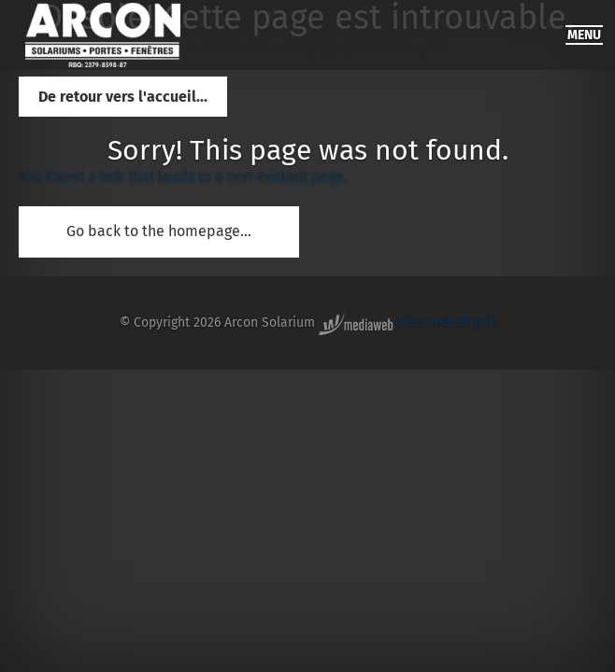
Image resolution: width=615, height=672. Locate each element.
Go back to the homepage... (158, 231)
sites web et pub (407, 321)
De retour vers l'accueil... (122, 96)
